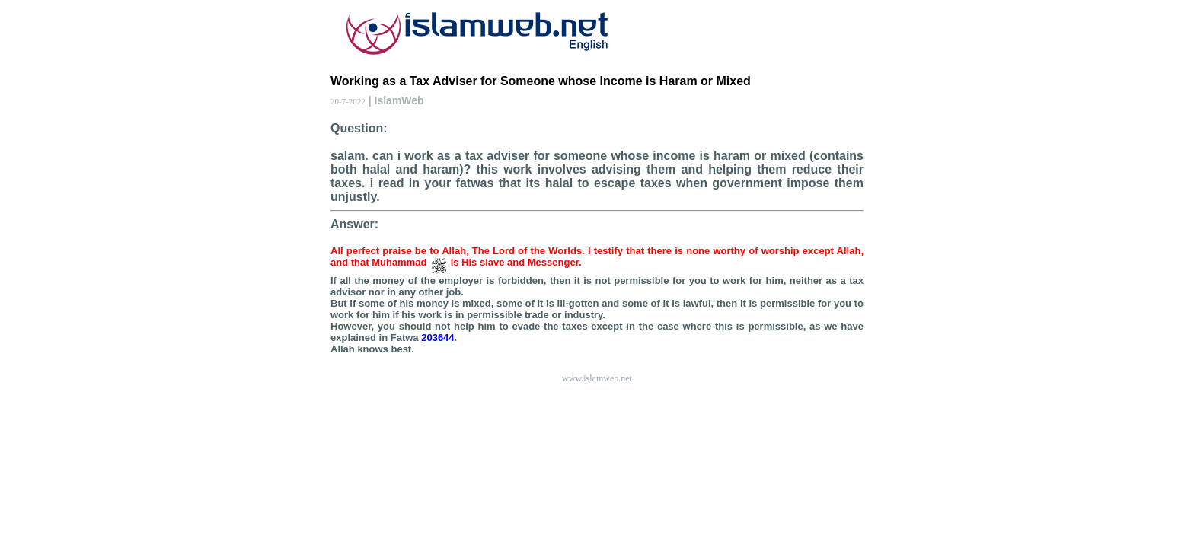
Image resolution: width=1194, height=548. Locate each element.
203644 (437, 337)
